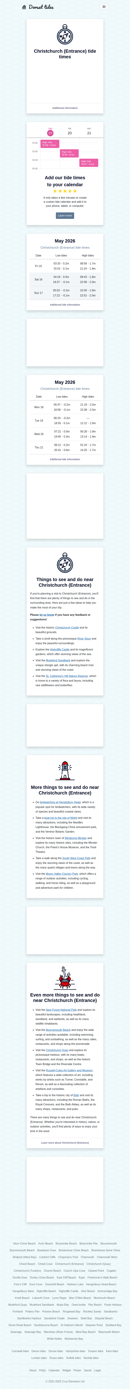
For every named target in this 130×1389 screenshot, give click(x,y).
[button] (65, 107)
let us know (46, 614)
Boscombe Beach (66, 1243)
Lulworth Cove (40, 1297)
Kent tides (112, 1351)
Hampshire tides (75, 1351)
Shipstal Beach (104, 1318)
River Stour (84, 638)
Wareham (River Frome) (58, 1332)
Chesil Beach (27, 1263)
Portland (18, 1311)
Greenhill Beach (54, 1284)
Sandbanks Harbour (29, 1318)
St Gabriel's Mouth (72, 1325)
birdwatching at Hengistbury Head (60, 802)
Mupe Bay (63, 1304)
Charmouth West (107, 1257)
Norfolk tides (91, 1358)
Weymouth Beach (109, 1332)
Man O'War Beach (80, 1297)
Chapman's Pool (68, 1257)
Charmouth (87, 1257)
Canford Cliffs (47, 1257)
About (32, 1370)
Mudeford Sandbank (58, 660)
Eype (82, 1277)
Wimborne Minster (76, 838)
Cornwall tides (20, 1351)
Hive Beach (88, 1291)
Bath (76, 1095)
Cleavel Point (96, 1270)
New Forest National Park (61, 1009)
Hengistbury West (23, 1291)
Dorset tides (56, 1351)
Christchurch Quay (57, 1050)
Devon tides (39, 1351)
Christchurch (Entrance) (69, 1263)
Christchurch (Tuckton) (27, 1270)
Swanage (16, 1332)
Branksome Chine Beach (74, 1250)
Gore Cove (35, 1284)
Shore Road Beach (19, 1325)
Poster (77, 1370)
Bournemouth (109, 1243)
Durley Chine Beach (42, 1277)
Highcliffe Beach (46, 1291)
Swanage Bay (32, 1332)
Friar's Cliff (20, 1284)
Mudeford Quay (17, 1304)
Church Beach (52, 1270)
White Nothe (54, 1338)
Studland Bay (113, 1325)
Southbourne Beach (46, 1325)
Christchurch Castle (67, 627)
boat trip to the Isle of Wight (60, 817)
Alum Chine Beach (24, 1243)
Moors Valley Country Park (62, 873)
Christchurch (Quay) (98, 1263)
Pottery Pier (32, 1311)
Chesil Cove (45, 1263)
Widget (66, 1370)
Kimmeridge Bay (107, 1291)
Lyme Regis (59, 1297)
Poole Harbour (113, 1304)
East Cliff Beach (66, 1277)
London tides (39, 1358)
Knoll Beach (22, 1297)
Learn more (65, 215)
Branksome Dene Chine (105, 1250)
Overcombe (79, 1304)
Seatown (72, 1318)
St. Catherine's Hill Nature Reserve (67, 676)
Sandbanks (110, 1311)
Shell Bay (86, 1318)
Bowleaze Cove (46, 1250)
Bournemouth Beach (58, 1029)
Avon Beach (45, 1243)
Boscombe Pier (89, 1243)
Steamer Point (94, 1325)
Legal (97, 1370)
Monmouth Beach (104, 1297)
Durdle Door (20, 1277)
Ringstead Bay (71, 1311)
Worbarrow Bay (73, 1338)
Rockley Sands (92, 1311)
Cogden (111, 1270)
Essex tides (56, 1358)
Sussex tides (95, 1351)
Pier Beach (95, 1304)
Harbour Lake (75, 1284)
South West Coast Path (76, 858)
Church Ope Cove (74, 1270)
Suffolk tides (73, 1358)
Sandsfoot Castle (54, 1318)
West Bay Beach (86, 1332)
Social (87, 1370)
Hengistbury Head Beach (101, 1284)
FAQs (42, 1370)
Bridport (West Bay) (24, 1257)
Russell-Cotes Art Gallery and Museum (69, 1070)
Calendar (54, 1370)
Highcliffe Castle (59, 649)
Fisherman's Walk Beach (102, 1277)
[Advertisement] (65, 342)
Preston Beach (51, 1311)
